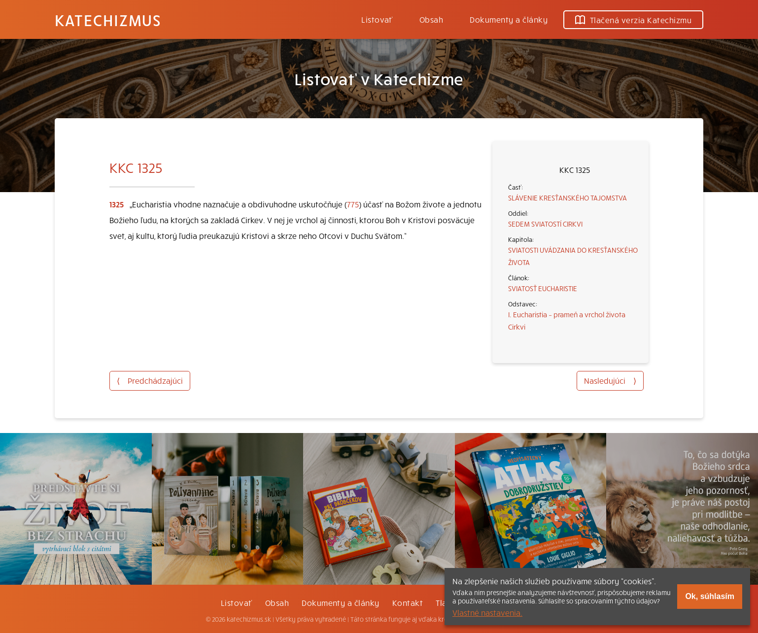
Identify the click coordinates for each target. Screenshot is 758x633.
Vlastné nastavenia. (487, 612)
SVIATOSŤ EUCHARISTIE (542, 288)
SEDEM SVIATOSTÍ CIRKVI (545, 223)
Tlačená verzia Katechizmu (633, 20)
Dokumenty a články (509, 19)
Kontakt (407, 602)
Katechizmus (108, 20)
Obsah (431, 19)
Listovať (377, 19)
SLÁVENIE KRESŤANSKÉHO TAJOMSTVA (567, 197)
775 (353, 204)
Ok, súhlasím (709, 596)
